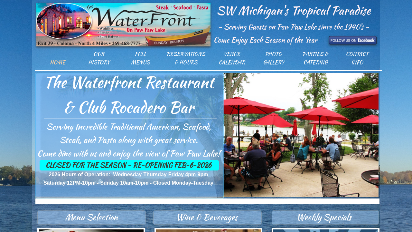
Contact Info (357, 58)
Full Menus (140, 58)
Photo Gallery (273, 58)
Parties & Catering (315, 58)
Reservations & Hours (185, 58)
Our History (99, 58)
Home (57, 62)
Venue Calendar (232, 58)
